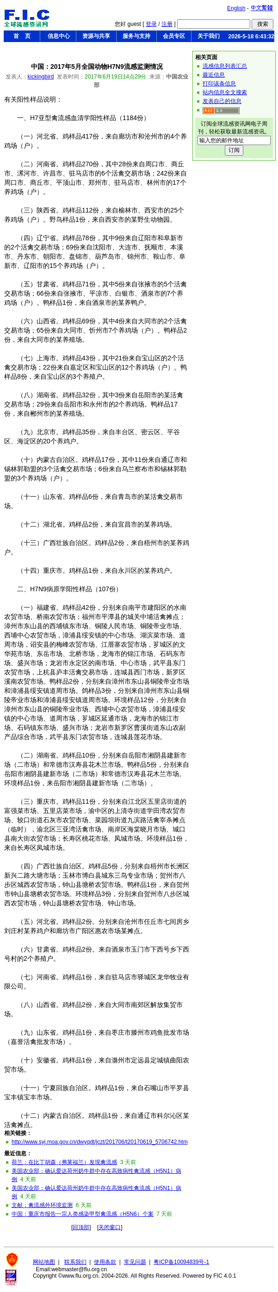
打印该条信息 (219, 83)
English (236, 8)
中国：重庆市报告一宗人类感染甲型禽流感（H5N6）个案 (83, 1214)
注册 (167, 24)
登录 (151, 24)
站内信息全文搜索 (225, 92)
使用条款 (105, 1262)
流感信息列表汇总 (225, 66)
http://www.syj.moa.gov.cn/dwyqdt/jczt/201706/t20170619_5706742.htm (100, 1142)
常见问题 (135, 1262)
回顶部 (81, 1227)
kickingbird (41, 76)
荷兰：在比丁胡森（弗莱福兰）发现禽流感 (64, 1162)
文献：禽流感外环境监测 (42, 1205)
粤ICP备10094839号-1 (181, 1262)
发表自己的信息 (222, 101)
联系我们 (75, 1262)
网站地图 (44, 1262)
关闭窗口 (110, 1227)
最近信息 (214, 75)
